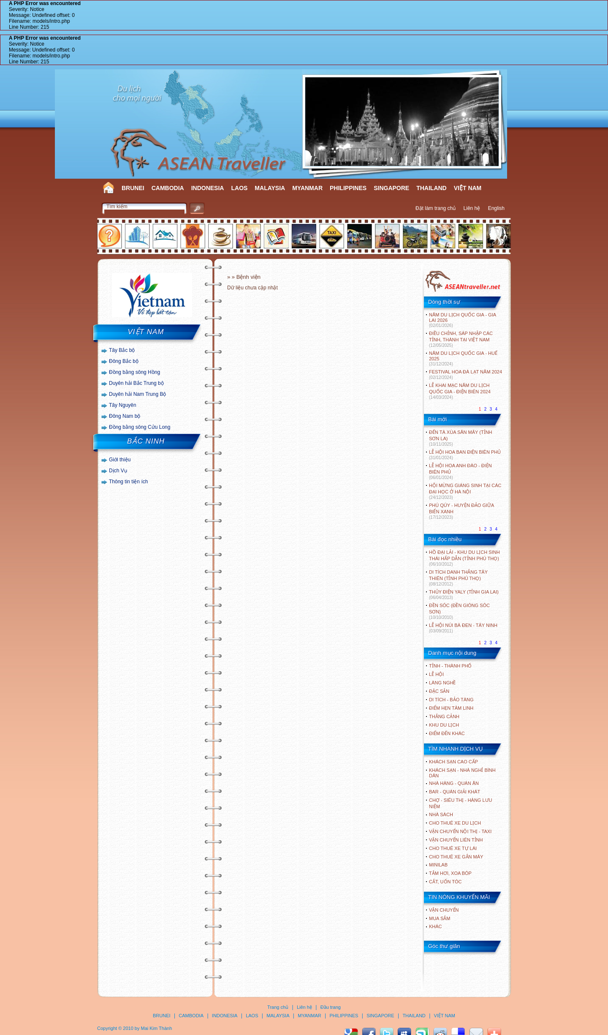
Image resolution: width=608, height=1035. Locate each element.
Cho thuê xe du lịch (455, 822)
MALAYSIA (270, 188)
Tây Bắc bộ (122, 350)
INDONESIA (207, 188)
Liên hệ (472, 208)
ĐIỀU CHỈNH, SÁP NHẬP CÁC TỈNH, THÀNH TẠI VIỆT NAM (461, 339)
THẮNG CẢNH (444, 716)
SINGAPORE (391, 188)
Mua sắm (439, 918)
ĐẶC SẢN (439, 691)
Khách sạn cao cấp (453, 761)
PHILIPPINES (348, 188)
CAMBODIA (168, 188)
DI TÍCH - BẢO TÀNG (451, 699)
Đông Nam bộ (124, 416)
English (496, 208)
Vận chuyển (444, 909)
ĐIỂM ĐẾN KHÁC (447, 733)
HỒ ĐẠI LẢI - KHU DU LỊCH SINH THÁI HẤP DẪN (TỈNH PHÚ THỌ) (464, 558)
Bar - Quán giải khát (454, 791)
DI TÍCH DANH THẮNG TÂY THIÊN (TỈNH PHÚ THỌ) (458, 577)
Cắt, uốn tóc (445, 881)
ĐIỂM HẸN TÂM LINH (451, 708)
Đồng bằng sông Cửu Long (139, 427)
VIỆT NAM (468, 188)
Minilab (438, 864)
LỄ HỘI (436, 674)
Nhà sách (441, 814)
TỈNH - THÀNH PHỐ (450, 665)
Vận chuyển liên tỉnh (456, 839)
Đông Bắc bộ (123, 361)
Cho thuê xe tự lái (453, 848)
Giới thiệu (119, 460)
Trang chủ (277, 1007)
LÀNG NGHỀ (442, 682)
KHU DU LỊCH (444, 724)
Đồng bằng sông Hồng (134, 372)
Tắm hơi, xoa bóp (450, 873)
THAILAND (431, 188)
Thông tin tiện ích (128, 482)
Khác (435, 926)
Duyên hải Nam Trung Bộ (137, 394)
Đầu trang (330, 1007)
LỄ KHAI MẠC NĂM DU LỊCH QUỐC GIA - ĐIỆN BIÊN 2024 (460, 391)
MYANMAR (307, 188)
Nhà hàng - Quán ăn (454, 783)
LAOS (239, 188)
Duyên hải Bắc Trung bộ (136, 383)
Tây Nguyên (122, 405)
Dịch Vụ (118, 471)
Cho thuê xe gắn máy (456, 856)
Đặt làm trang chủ (435, 208)
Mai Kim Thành (156, 1028)
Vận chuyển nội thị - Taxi (460, 831)
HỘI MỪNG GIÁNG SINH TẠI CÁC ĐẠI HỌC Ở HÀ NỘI (465, 491)
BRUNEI (133, 188)
